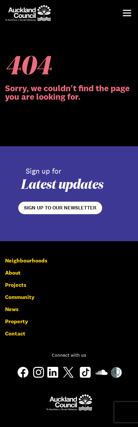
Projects (15, 284)
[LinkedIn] (52, 375)
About (13, 272)
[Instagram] (38, 375)
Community (19, 297)
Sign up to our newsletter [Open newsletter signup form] (60, 207)
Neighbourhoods (26, 260)
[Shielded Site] (116, 376)
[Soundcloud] (101, 376)
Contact (15, 333)
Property (16, 321)
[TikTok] (85, 377)
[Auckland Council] (69, 402)
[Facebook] (23, 377)
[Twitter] (68, 377)
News (12, 309)
